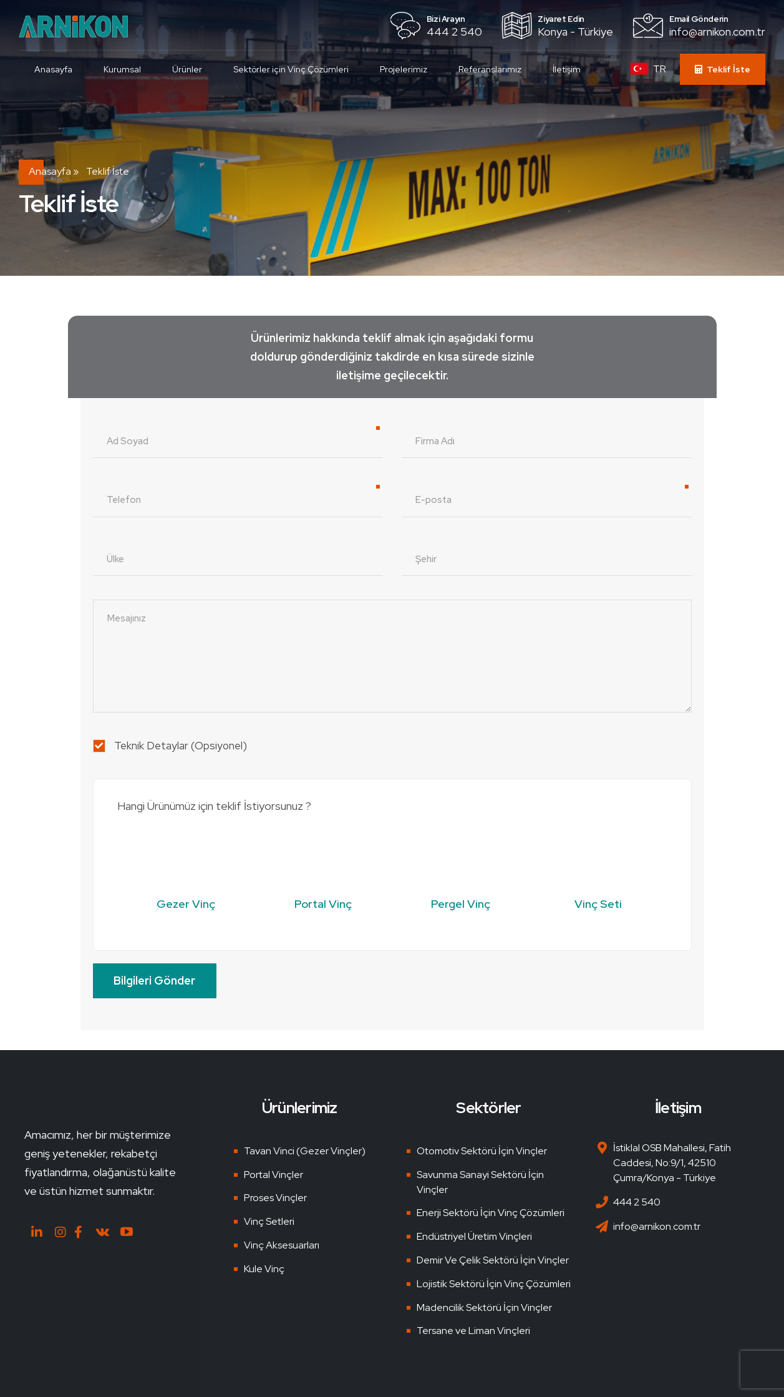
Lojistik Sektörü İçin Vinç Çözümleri (494, 1283)
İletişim (567, 69)
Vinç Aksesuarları (281, 1245)
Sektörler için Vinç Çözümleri (291, 69)
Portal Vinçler (273, 1174)
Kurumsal (122, 69)
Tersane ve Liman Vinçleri (473, 1330)
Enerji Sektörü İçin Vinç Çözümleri (490, 1212)
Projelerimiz (403, 69)
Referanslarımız (489, 69)
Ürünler (187, 69)
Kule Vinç (264, 1268)
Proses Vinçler (275, 1197)
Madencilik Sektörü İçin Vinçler (484, 1307)
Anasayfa (53, 69)
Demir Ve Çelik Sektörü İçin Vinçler (493, 1260)
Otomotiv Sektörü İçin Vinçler (482, 1150)
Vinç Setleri (269, 1221)
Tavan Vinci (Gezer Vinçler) (304, 1150)
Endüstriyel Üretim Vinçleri (474, 1236)
